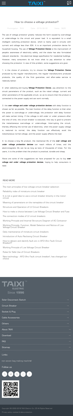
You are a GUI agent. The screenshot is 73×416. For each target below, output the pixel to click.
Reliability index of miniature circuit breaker (24, 191)
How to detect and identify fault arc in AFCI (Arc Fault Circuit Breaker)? (32, 242)
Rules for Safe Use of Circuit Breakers (21, 252)
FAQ (36, 341)
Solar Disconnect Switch (35, 299)
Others (35, 323)
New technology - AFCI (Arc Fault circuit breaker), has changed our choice (35, 257)
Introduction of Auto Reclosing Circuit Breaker (25, 236)
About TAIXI (36, 329)
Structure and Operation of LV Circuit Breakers (25, 207)
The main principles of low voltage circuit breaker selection (31, 187)
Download (36, 335)
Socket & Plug (35, 311)
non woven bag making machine (16, 361)
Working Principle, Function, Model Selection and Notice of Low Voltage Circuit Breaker (33, 226)
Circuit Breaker (35, 305)
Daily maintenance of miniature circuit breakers (25, 231)
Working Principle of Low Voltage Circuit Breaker (26, 247)
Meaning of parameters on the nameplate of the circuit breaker (33, 202)
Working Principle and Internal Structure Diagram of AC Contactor (35, 220)
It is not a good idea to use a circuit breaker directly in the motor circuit (34, 197)
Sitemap (36, 347)
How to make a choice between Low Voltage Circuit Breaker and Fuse (36, 211)
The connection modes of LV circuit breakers (24, 216)
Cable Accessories (35, 317)
